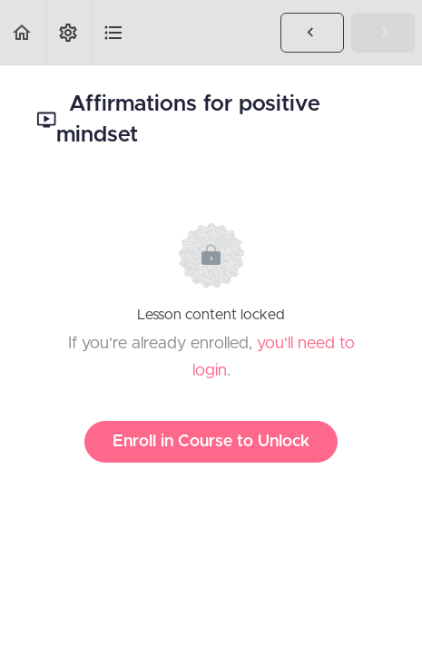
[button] (22, 32)
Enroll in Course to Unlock (211, 442)
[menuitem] (68, 32)
